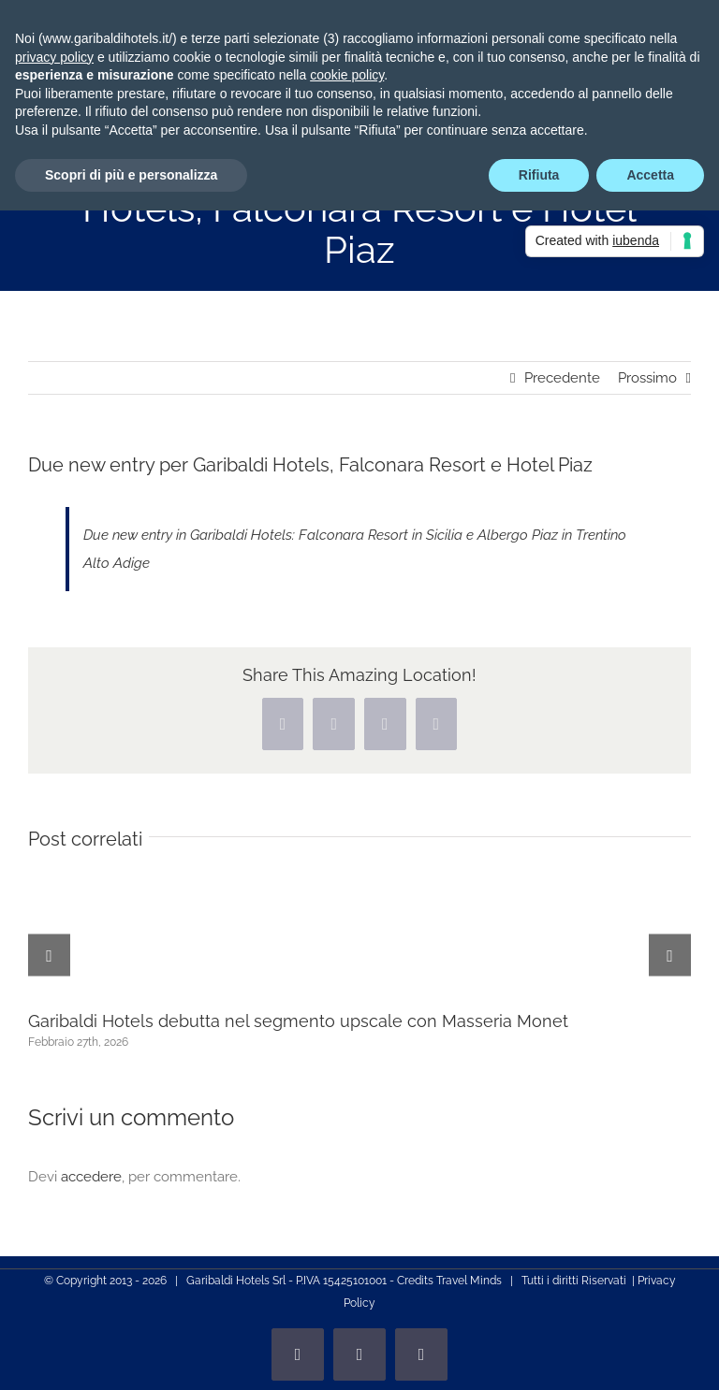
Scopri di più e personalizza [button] (131, 174)
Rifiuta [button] (539, 174)
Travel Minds (469, 1280)
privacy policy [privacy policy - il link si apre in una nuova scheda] (54, 57)
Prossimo (647, 377)
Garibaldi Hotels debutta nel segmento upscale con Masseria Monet (298, 1021)
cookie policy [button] (347, 74)
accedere (91, 1176)
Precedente (562, 377)
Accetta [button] (650, 174)
